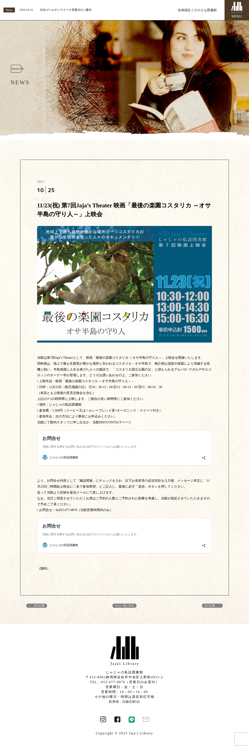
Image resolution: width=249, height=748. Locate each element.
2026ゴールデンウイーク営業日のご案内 (65, 9)
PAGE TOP (240, 722)
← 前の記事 (37, 605)
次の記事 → (212, 605)
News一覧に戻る (124, 605)
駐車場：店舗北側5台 (124, 701)
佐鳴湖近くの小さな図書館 (197, 10)
